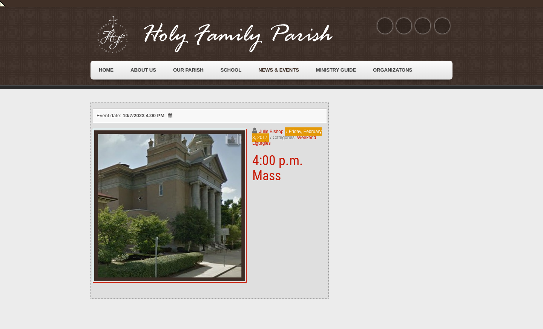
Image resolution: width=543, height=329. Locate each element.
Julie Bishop (271, 131)
